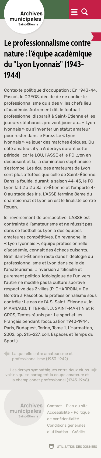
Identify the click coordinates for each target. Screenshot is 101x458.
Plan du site (77, 406)
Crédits (78, 432)
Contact (54, 406)
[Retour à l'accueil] (24, 408)
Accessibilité (58, 412)
